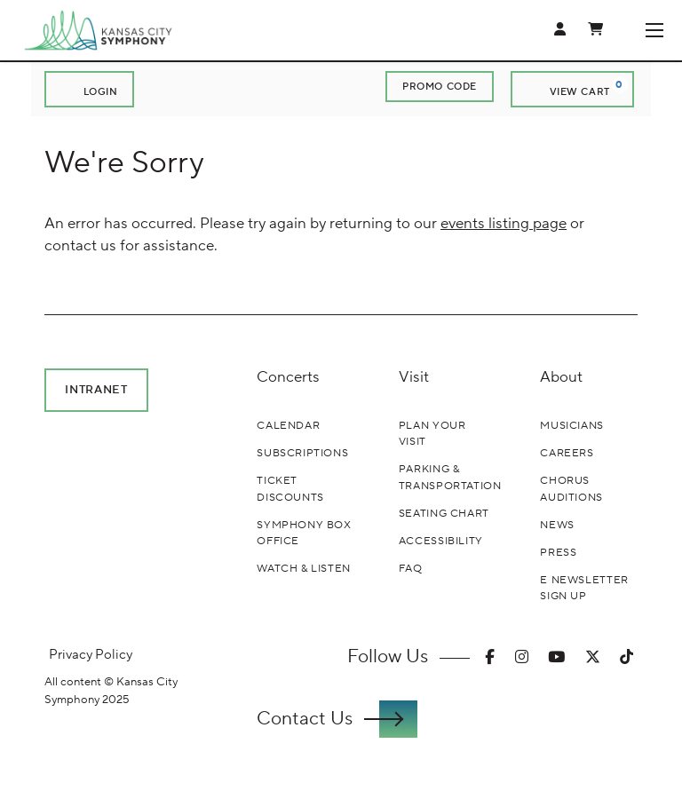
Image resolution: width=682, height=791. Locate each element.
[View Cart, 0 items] (572, 89)
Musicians (572, 425)
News (557, 525)
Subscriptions (302, 453)
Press (558, 552)
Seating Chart (444, 513)
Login (89, 90)
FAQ (411, 568)
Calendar (288, 425)
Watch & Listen (304, 568)
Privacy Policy (90, 654)
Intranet (96, 389)
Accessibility (441, 541)
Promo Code (439, 86)
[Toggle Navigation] (654, 30)
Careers (566, 453)
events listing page (503, 223)
